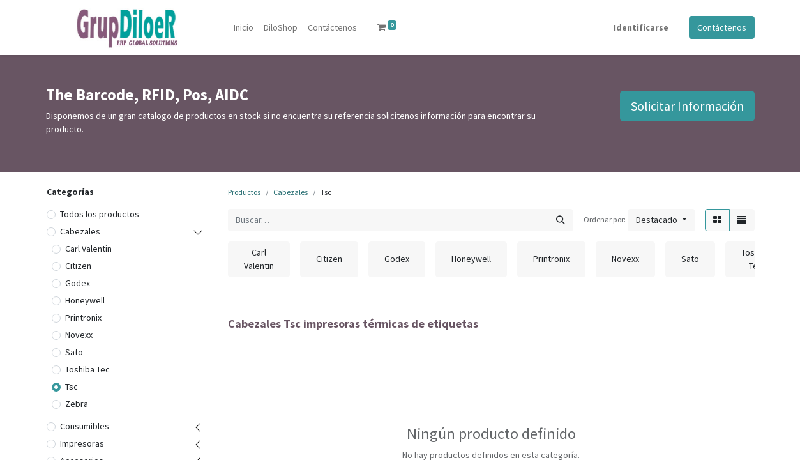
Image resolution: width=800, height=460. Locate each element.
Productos (244, 192)
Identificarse (641, 27)
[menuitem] (244, 28)
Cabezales (80, 231)
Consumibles (84, 426)
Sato (74, 352)
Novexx (79, 335)
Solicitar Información (687, 106)
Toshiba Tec (87, 369)
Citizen (78, 266)
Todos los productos (99, 214)
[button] (661, 220)
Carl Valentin (88, 248)
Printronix (83, 317)
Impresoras (82, 443)
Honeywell (85, 300)
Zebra (76, 404)
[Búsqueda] (560, 220)
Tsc (71, 386)
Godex (77, 283)
